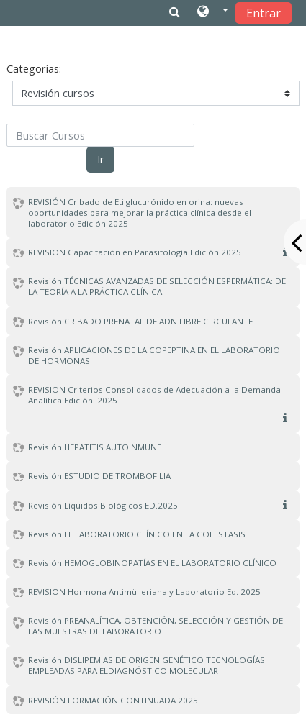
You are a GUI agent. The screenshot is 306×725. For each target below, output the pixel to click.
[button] (212, 12)
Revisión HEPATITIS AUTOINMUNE (94, 447)
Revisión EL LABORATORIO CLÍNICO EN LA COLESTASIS (137, 534)
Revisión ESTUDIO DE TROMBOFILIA (99, 475)
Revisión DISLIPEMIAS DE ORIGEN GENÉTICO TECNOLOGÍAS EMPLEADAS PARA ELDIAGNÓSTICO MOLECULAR (146, 665)
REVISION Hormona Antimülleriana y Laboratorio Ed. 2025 (144, 591)
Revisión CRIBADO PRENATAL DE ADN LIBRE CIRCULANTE (140, 321)
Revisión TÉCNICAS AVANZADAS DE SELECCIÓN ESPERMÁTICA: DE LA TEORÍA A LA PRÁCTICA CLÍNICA (157, 286)
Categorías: (33, 69)
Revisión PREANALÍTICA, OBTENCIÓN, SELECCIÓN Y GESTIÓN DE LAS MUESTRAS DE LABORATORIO (155, 626)
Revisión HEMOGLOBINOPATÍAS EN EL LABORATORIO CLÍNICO (152, 562)
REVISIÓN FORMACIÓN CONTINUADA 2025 (113, 700)
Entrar (263, 13)
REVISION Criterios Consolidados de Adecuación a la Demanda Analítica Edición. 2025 (154, 395)
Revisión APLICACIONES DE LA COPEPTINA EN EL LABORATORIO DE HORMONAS (154, 355)
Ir (100, 159)
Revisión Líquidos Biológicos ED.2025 (103, 505)
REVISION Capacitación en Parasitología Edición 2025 (134, 252)
